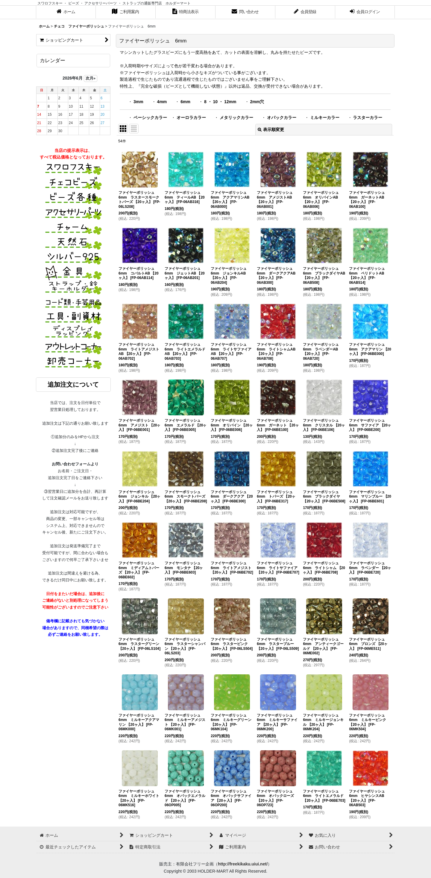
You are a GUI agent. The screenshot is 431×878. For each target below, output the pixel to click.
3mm (138, 101)
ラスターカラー (367, 117)
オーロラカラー (191, 117)
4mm (162, 101)
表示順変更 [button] (271, 129)
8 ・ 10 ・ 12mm (220, 101)
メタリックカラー (236, 117)
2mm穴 (257, 101)
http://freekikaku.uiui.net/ (243, 864)
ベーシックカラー (150, 117)
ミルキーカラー (324, 117)
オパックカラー (281, 117)
